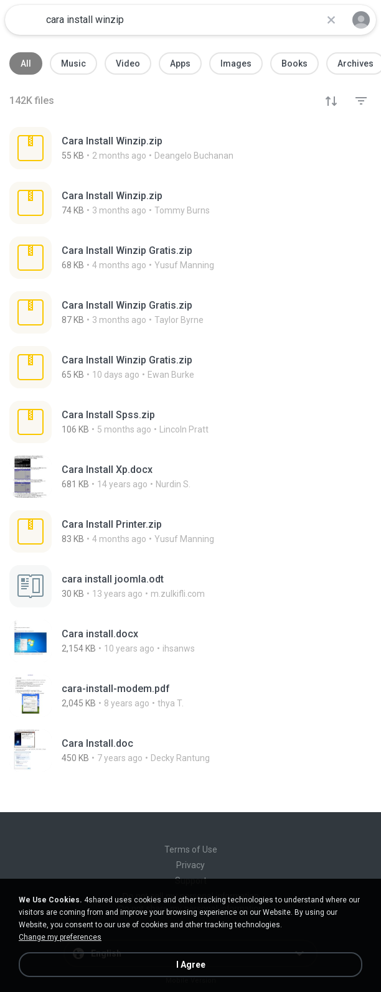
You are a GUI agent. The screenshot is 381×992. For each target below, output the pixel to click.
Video (128, 63)
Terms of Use (190, 849)
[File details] (171, 148)
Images (236, 63)
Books (294, 63)
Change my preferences (60, 937)
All (26, 63)
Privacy (190, 865)
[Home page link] (23, 20)
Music (73, 63)
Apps (180, 63)
